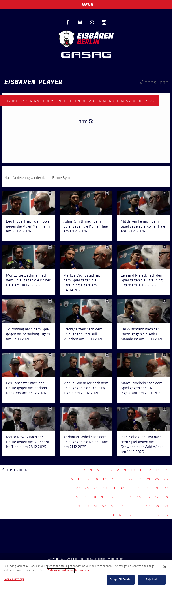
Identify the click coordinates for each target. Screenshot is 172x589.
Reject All (151, 579)
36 (157, 487)
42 (112, 496)
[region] (86, 574)
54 (122, 505)
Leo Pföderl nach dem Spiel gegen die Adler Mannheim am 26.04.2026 (28, 226)
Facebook (68, 22)
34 (140, 487)
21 (122, 478)
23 (140, 478)
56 (139, 505)
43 (120, 496)
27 (78, 487)
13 (157, 469)
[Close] (165, 567)
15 (71, 478)
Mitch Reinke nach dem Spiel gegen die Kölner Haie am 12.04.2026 (143, 226)
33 (131, 487)
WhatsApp (92, 22)
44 (129, 496)
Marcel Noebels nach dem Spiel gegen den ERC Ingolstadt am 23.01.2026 (142, 388)
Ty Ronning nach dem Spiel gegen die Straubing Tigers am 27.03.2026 (28, 334)
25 (157, 478)
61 (121, 514)
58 (157, 505)
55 (131, 505)
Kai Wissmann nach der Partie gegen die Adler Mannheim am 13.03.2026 (142, 334)
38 (76, 496)
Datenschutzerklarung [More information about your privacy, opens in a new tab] (61, 570)
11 (141, 469)
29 (96, 487)
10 (133, 469)
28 (87, 487)
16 (80, 478)
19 (105, 478)
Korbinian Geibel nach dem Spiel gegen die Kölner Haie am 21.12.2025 (85, 441)
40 (94, 496)
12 (149, 469)
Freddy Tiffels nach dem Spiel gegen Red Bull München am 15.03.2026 (83, 334)
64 (147, 514)
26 (166, 478)
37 (166, 487)
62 (129, 514)
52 (104, 505)
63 (138, 514)
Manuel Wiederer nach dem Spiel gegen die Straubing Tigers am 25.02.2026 (85, 388)
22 (131, 478)
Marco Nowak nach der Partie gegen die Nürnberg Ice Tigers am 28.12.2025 (27, 441)
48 (165, 496)
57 (148, 505)
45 (139, 496)
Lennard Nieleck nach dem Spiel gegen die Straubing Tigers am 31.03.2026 (142, 280)
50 (87, 505)
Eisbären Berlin (86, 38)
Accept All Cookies (120, 579)
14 (166, 469)
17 (88, 478)
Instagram (104, 22)
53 (113, 505)
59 (166, 505)
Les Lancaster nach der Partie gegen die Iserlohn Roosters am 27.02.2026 (26, 388)
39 (85, 496)
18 (96, 478)
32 (122, 487)
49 (77, 505)
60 (112, 514)
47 (157, 496)
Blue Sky (80, 22)
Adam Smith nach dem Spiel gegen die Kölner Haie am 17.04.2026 (85, 226)
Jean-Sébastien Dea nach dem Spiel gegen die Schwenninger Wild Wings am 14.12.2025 (142, 444)
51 (95, 505)
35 (148, 487)
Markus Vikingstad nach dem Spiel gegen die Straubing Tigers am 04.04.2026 (82, 282)
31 (113, 487)
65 (157, 514)
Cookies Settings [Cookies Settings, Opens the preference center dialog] (14, 579)
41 (103, 496)
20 (113, 478)
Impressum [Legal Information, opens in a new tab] (82, 570)
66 (165, 514)
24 (148, 478)
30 (105, 487)
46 (148, 496)
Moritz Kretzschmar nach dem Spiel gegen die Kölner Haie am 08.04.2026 (28, 280)
